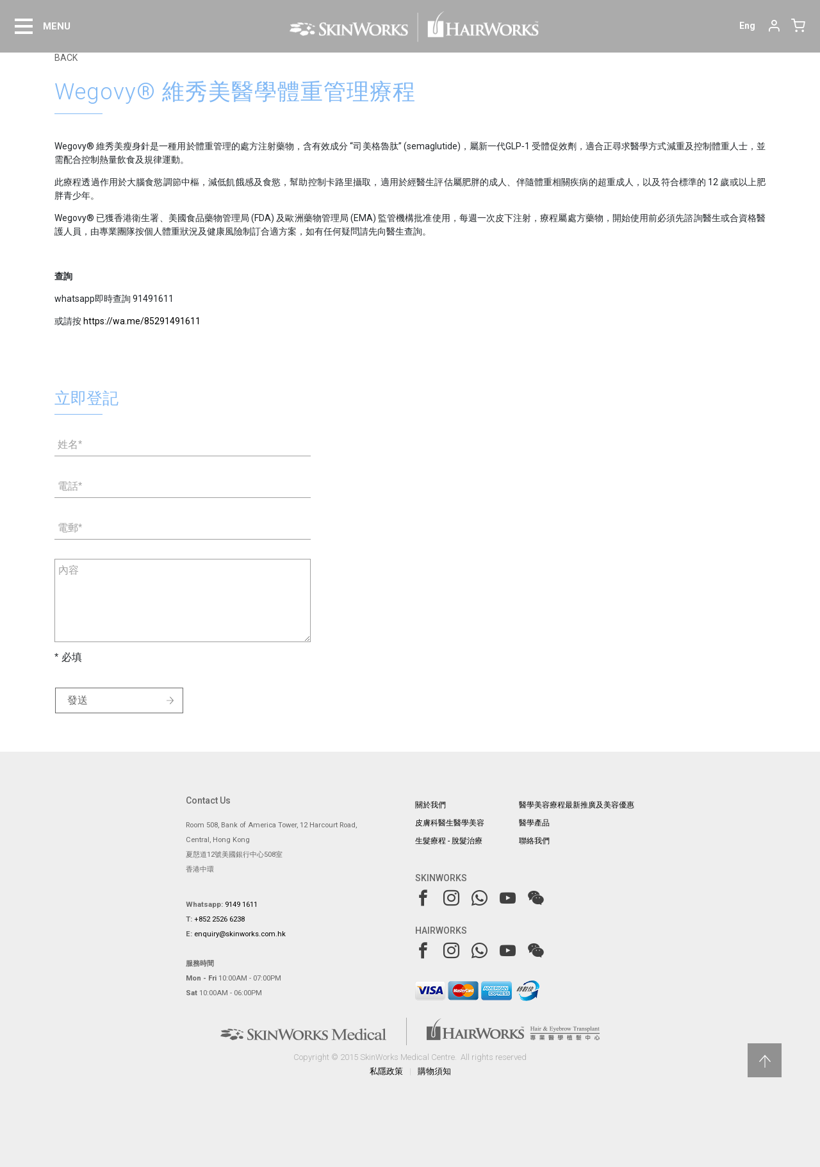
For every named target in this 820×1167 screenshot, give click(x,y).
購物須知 (434, 1071)
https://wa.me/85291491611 (142, 321)
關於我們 (430, 804)
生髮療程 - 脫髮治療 (448, 840)
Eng (747, 26)
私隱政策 (386, 1071)
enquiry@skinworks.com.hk (240, 934)
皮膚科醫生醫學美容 (449, 822)
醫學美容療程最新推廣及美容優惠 (576, 804)
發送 (77, 700)
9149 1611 (241, 904)
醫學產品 (534, 822)
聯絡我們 (534, 840)
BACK (66, 58)
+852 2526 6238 (219, 919)
